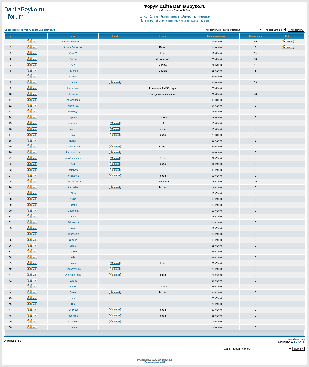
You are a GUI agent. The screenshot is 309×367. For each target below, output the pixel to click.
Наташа (73, 205)
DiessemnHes (73, 269)
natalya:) (73, 170)
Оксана (73, 239)
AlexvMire (73, 187)
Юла (73, 216)
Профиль (147, 21)
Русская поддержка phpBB (154, 362)
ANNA (73, 199)
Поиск (154, 17)
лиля (73, 263)
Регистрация (202, 17)
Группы (186, 17)
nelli (73, 164)
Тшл (73, 304)
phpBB (148, 360)
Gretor (73, 292)
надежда (73, 111)
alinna (73, 245)
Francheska (73, 234)
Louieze (73, 129)
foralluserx (73, 175)
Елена (73, 280)
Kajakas (73, 228)
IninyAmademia (73, 158)
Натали (73, 140)
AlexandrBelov (73, 274)
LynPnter (73, 309)
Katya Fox (73, 105)
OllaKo (73, 251)
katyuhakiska (73, 152)
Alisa (73, 193)
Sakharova (73, 222)
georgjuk (73, 315)
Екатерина (73, 88)
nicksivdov (73, 123)
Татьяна (73, 94)
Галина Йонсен (73, 181)
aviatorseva (73, 321)
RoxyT (73, 135)
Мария (73, 82)
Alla (73, 257)
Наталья (73, 70)
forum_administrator (73, 41)
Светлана (73, 210)
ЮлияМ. (73, 53)
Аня (73, 65)
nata (73, 298)
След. (301, 342)
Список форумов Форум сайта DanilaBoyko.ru (30, 30)
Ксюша (73, 76)
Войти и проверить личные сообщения (177, 21)
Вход (205, 21)
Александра (73, 100)
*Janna (73, 327)
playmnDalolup (73, 146)
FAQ (143, 17)
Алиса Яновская (73, 47)
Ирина (73, 117)
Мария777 (73, 286)
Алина (73, 59)
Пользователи (170, 17)
